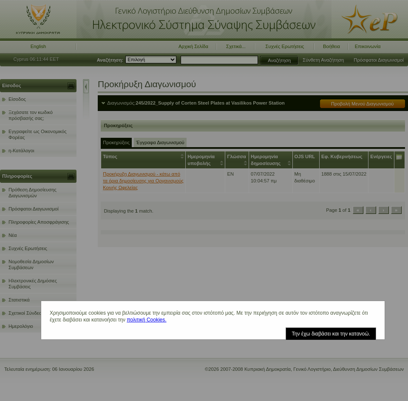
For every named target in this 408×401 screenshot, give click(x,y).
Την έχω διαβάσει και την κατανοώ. (331, 334)
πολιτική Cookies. (146, 320)
